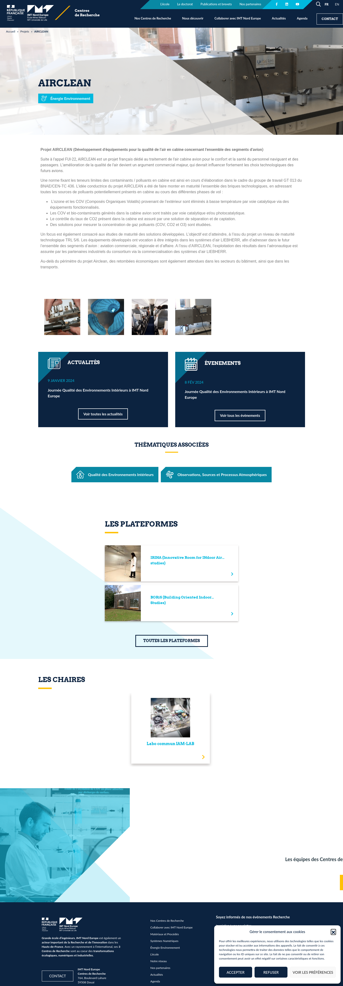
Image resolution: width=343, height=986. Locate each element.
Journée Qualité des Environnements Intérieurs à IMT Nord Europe (98, 393)
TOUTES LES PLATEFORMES (171, 640)
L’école (154, 954)
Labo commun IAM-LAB (170, 743)
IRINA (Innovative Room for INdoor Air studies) (186, 560)
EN (337, 4)
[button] (333, 931)
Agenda (302, 18)
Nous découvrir (193, 18)
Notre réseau (158, 961)
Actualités (279, 18)
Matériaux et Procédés (164, 934)
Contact (330, 19)
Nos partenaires (160, 968)
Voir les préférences (313, 972)
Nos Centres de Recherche (152, 18)
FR (327, 4)
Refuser (271, 972)
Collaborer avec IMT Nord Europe (237, 18)
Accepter (235, 972)
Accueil (10, 31)
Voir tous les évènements (240, 415)
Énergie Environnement (165, 947)
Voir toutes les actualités (103, 414)
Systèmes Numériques (164, 941)
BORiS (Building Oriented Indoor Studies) (181, 600)
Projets (24, 31)
